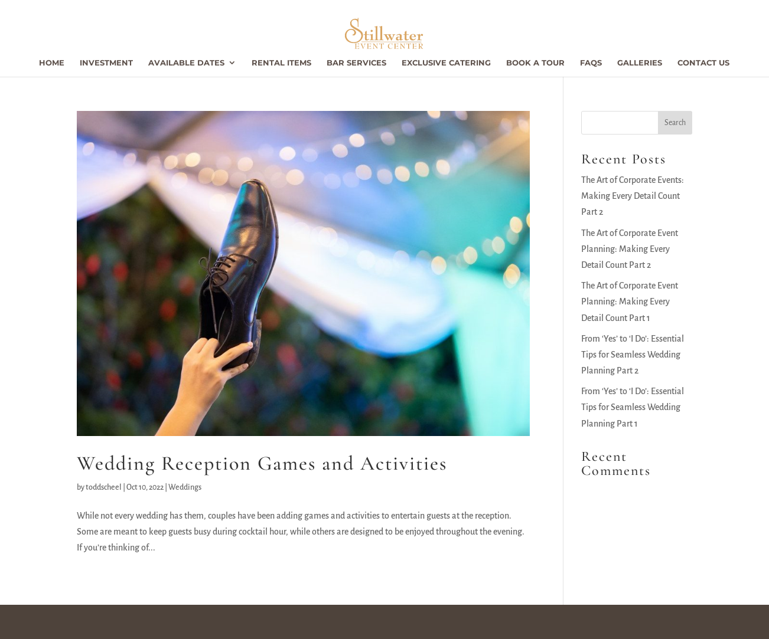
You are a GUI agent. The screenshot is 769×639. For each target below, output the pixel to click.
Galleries (639, 62)
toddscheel (104, 487)
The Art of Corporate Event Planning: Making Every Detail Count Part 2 (629, 249)
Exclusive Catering (446, 62)
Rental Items (281, 62)
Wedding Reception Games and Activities (262, 463)
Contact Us (703, 62)
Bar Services (356, 62)
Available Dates (186, 62)
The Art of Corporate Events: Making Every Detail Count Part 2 (632, 196)
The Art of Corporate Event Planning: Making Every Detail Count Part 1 (629, 301)
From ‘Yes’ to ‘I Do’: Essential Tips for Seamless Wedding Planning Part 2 (632, 354)
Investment (106, 62)
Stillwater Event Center (129, 621)
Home (51, 62)
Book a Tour (535, 62)
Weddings (184, 487)
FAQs (591, 62)
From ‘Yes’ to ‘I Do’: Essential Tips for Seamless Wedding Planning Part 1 (632, 407)
